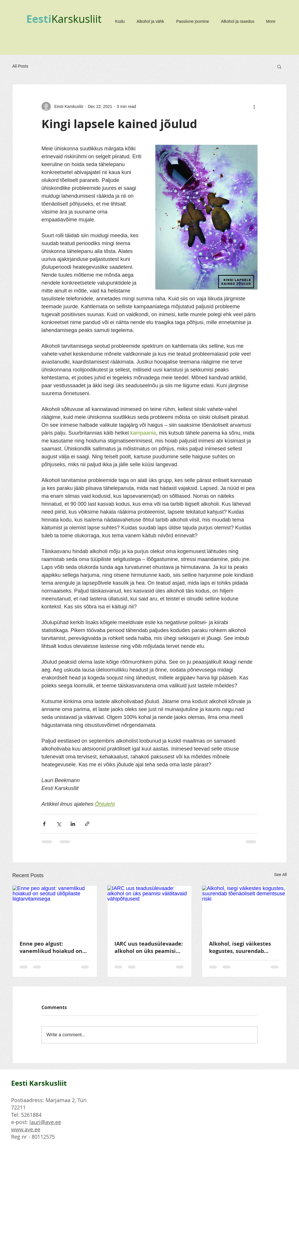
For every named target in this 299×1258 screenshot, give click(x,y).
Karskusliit (76, 19)
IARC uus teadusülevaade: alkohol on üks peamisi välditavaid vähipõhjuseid (148, 947)
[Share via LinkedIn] (73, 824)
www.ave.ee (25, 1129)
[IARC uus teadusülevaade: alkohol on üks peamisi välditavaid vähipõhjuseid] (149, 909)
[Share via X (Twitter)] (58, 824)
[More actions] (254, 106)
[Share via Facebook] (44, 824)
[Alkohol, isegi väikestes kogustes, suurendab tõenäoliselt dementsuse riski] (244, 909)
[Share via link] (87, 824)
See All (280, 874)
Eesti (38, 19)
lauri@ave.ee (45, 1122)
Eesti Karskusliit (39, 1083)
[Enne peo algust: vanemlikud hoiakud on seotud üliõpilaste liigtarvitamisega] (55, 909)
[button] (279, 66)
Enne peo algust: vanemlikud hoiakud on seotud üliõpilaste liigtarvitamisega (51, 947)
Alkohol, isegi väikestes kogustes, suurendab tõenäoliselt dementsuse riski (242, 947)
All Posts (20, 66)
